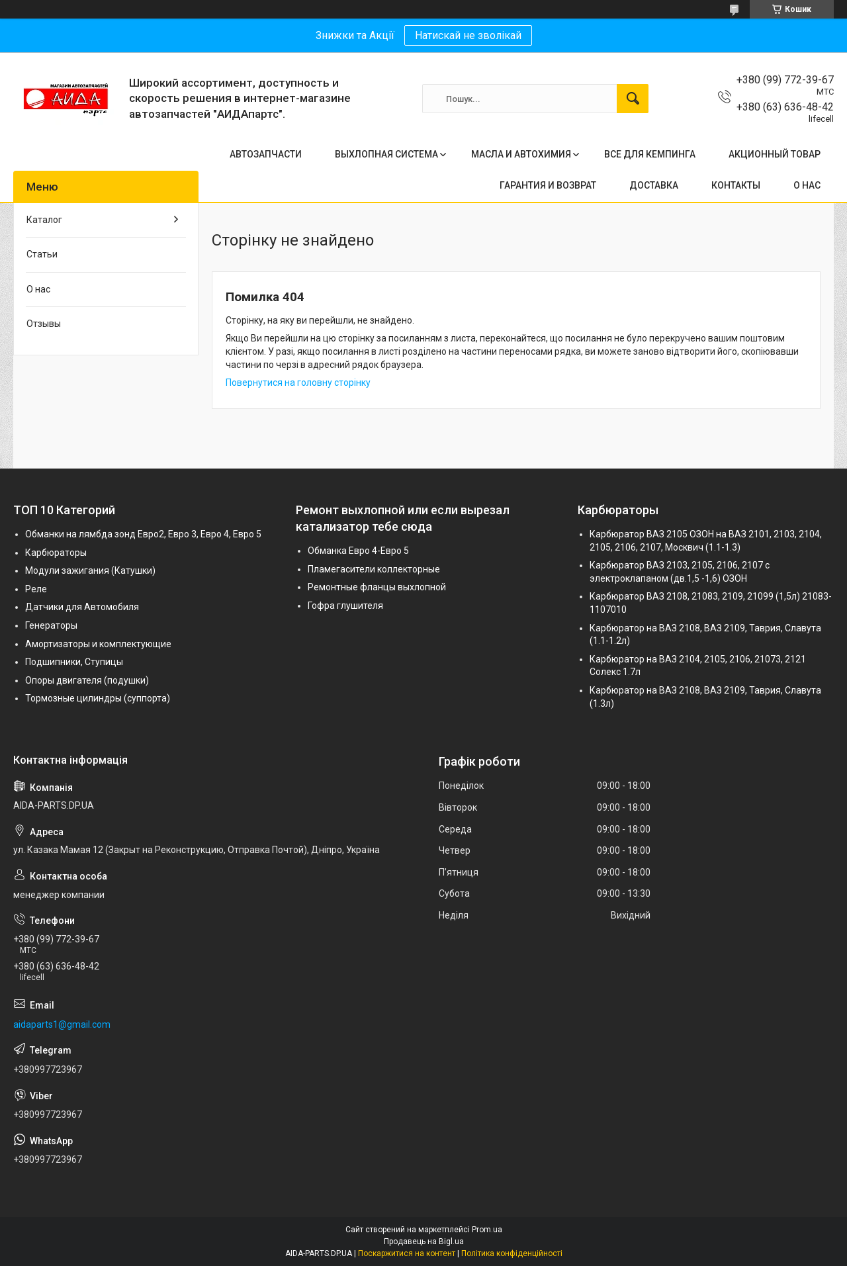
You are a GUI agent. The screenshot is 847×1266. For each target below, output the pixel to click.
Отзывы (43, 323)
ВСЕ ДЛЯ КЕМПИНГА (649, 154)
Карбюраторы (56, 552)
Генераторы (51, 625)
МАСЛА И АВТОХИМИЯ (521, 154)
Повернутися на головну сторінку (298, 382)
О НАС (807, 185)
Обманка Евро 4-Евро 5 (358, 550)
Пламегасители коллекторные (374, 569)
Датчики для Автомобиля (82, 607)
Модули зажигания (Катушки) (90, 570)
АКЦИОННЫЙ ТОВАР (775, 154)
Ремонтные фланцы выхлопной (377, 587)
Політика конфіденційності (511, 1253)
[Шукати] (632, 98)
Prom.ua (487, 1229)
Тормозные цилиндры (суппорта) (97, 698)
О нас (38, 289)
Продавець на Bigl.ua (424, 1241)
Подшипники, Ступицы (74, 661)
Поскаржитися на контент (406, 1253)
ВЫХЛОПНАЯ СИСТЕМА (386, 154)
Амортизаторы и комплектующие (98, 644)
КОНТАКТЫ (735, 185)
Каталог (44, 219)
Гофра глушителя (345, 605)
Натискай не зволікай (468, 35)
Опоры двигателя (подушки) (87, 680)
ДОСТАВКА (653, 185)
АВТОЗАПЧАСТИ (266, 154)
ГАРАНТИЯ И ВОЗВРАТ (548, 185)
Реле (36, 589)
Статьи (42, 254)
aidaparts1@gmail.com (62, 1024)
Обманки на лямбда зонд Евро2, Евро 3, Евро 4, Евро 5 (143, 534)
